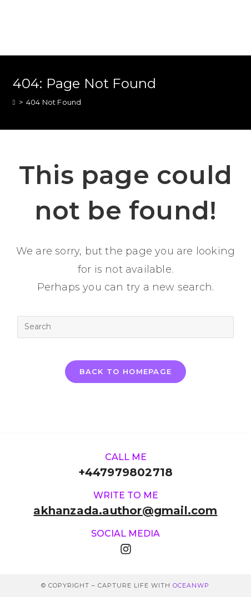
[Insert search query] (125, 327)
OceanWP (191, 585)
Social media (125, 533)
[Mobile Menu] (232, 27)
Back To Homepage (125, 371)
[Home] (14, 102)
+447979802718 (125, 472)
